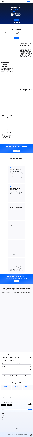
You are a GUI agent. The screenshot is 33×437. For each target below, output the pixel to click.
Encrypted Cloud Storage (2, 397)
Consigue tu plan (16, 150)
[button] (31, 1)
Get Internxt (17, 19)
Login (25, 1)
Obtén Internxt (16, 280)
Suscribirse (30, 409)
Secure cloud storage (8, 397)
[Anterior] (29, 391)
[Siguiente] (31, 391)
